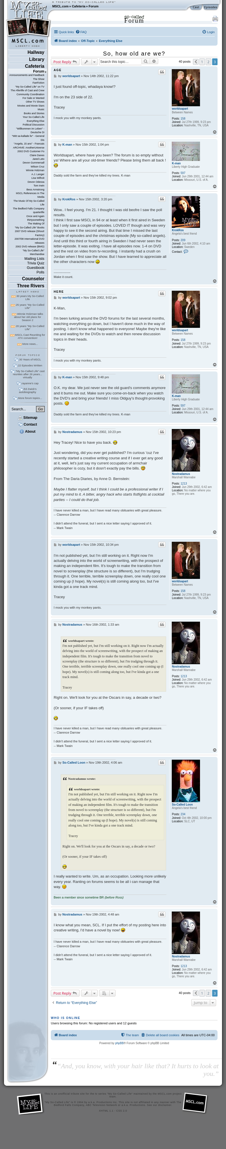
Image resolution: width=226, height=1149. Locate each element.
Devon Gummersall (33, 162)
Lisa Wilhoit (37, 178)
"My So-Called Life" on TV (29, 86)
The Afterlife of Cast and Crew (27, 90)
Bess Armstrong (35, 189)
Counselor (33, 278)
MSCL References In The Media (30, 195)
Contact (27, 424)
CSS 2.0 (121, 1110)
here (59, 291)
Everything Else (35, 121)
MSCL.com (60, 6)
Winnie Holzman (35, 170)
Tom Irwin (39, 185)
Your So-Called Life (33, 117)
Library (36, 59)
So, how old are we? (134, 53)
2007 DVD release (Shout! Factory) (29, 233)
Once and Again (35, 216)
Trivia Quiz (35, 263)
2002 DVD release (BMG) (30, 246)
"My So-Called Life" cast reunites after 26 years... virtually (29, 374)
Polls (40, 272)
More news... (30, 343)
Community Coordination (30, 94)
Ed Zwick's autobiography (27, 390)
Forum (94, 6)
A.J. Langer (37, 174)
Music (41, 109)
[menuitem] (81, 32)
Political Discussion (33, 124)
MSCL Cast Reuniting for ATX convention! (30, 336)
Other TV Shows (35, 101)
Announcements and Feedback (26, 75)
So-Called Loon (182, 804)
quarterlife (38, 212)
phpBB (119, 1043)
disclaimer (164, 1105)
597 (183, 173)
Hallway (35, 52)
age (58, 70)
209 (183, 240)
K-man (176, 163)
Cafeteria (78, 6)
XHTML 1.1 (106, 1110)
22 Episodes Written (30, 365)
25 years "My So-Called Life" (30, 306)
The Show (38, 79)
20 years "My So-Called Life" (30, 327)
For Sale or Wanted (33, 98)
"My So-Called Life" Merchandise (33, 252)
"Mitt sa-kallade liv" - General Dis (28, 138)
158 (183, 118)
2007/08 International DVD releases (29, 240)
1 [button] (202, 61)
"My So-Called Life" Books (29, 227)
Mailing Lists (34, 258)
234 (183, 814)
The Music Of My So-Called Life (29, 202)
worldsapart (180, 108)
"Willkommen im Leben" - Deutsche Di (30, 130)
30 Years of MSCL (30, 359)
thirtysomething (35, 219)
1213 (184, 483)
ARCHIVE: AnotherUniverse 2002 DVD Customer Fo (28, 149)
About (27, 431)
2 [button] (208, 61)
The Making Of (36, 223)
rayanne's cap (30, 383)
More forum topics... (30, 398)
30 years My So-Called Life (30, 297)
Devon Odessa (36, 181)
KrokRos (178, 230)
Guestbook (35, 268)
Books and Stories (34, 113)
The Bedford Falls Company (28, 208)
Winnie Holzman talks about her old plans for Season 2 (28, 317)
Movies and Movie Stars (30, 105)
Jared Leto (38, 159)
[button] (196, 62)
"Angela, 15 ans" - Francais (29, 143)
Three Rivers (30, 285)
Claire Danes (37, 155)
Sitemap (27, 417)
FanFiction (38, 82)
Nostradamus (181, 473)
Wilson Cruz (37, 166)
